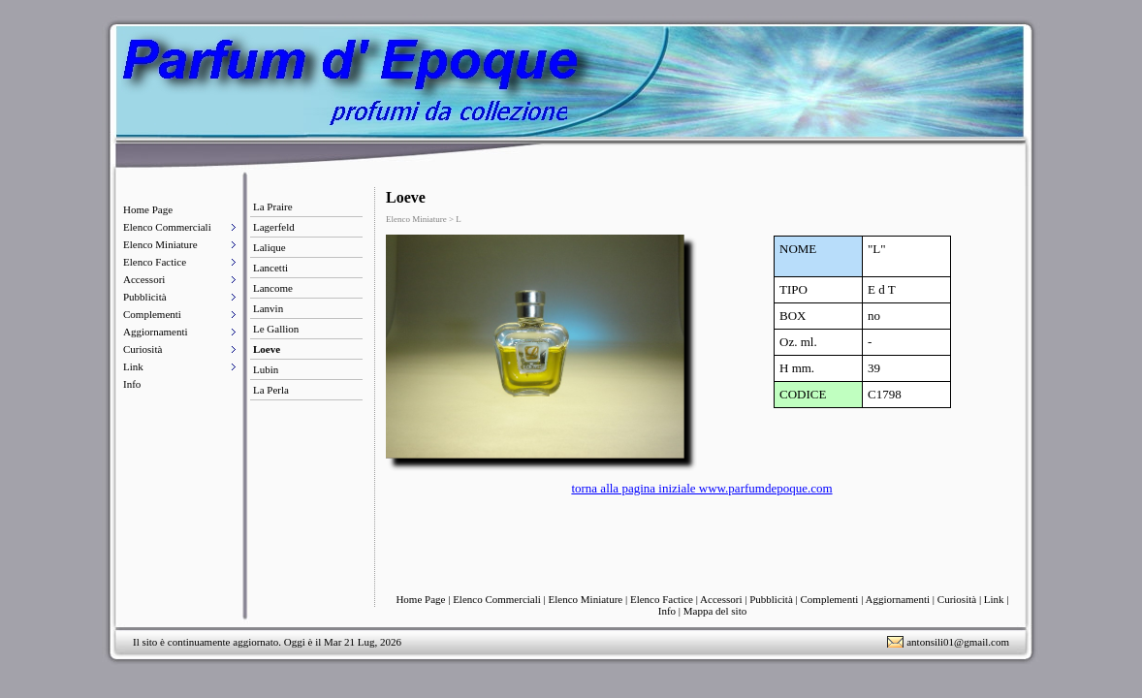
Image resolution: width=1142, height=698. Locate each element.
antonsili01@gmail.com (957, 642)
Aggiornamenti (155, 331)
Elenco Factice (154, 262)
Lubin (265, 369)
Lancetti (270, 267)
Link (133, 366)
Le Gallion (276, 328)
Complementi (152, 314)
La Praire (273, 206)
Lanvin (268, 308)
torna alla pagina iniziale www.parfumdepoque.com (701, 488)
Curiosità (142, 349)
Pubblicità (145, 296)
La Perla (271, 390)
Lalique (269, 247)
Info (132, 384)
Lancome (273, 288)
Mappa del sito (714, 611)
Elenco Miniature (160, 244)
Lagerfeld (274, 227)
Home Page (148, 209)
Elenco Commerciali (167, 227)
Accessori (144, 279)
